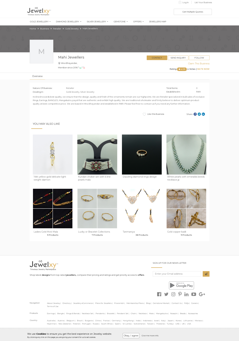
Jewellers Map (157, 21)
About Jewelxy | (54, 303)
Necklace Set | (88, 313)
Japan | (171, 320)
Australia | (51, 320)
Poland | (76, 324)
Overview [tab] (37, 76)
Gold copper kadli (176, 231)
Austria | (61, 320)
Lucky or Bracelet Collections (94, 231)
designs (46, 275)
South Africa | (107, 324)
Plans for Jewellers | (104, 303)
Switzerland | (139, 324)
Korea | (179, 320)
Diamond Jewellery (67, 21)
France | (106, 320)
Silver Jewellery (96, 21)
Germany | (116, 320)
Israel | (157, 320)
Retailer (57, 28)
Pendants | (100, 313)
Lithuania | (188, 320)
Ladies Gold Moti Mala (46, 231)
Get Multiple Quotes (192, 11)
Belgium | (71, 320)
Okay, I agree (131, 335)
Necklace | (143, 313)
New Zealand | (65, 324)
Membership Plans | (136, 303)
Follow (199, 57)
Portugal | (86, 324)
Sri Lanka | (127, 324)
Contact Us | (177, 303)
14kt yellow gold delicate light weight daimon (50, 178)
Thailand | (160, 324)
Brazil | (80, 320)
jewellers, (71, 275)
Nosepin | (174, 313)
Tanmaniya (129, 231)
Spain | (118, 324)
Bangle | (61, 313)
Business (44, 28)
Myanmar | (52, 324)
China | (98, 320)
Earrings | (51, 313)
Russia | (96, 324)
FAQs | (187, 303)
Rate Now (203, 69)
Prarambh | (119, 303)
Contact (157, 57)
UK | (184, 324)
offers (141, 275)
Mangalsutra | (162, 313)
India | (138, 320)
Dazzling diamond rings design (140, 176)
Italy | (163, 320)
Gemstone (120, 21)
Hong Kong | (128, 320)
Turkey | (170, 324)
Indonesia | (148, 320)
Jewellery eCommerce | (83, 303)
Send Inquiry (178, 57)
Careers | (195, 303)
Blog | (148, 303)
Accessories (193, 313)
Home (33, 28)
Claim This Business (198, 63)
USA (189, 324)
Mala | (151, 313)
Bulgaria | (89, 320)
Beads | (183, 313)
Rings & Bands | (73, 313)
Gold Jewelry (72, 28)
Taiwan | (151, 324)
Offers (137, 21)
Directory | (67, 303)
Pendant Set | (123, 313)
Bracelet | (111, 313)
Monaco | (199, 320)
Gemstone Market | (161, 303)
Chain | (134, 313)
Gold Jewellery (39, 21)
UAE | (177, 324)
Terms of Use (52, 306)
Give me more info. (150, 335)
